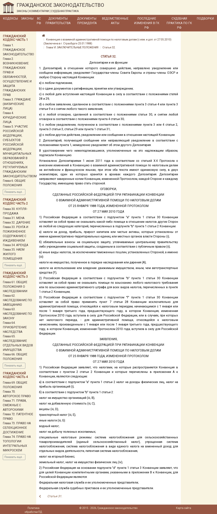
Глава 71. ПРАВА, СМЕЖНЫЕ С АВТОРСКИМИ (14, 405)
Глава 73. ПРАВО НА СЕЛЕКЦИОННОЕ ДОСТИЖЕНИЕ (17, 427)
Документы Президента (87, 21)
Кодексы (10, 18)
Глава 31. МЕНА (13, 218)
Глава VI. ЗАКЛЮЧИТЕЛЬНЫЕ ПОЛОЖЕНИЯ (72, 47)
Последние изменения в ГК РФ (146, 23)
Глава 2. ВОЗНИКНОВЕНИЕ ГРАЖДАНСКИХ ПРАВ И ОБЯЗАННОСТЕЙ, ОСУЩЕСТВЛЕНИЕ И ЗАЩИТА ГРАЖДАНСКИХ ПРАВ (17, 77)
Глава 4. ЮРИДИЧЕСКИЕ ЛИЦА (14, 117)
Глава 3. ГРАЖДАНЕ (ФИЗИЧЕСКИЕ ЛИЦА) (17, 104)
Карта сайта (183, 507)
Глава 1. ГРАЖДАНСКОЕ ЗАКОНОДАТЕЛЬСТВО (18, 49)
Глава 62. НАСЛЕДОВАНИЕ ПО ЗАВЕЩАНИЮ (17, 300)
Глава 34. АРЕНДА (15, 245)
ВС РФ (39, 21)
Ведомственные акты (115, 21)
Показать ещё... (14, 191)
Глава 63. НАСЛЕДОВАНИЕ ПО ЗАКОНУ (17, 313)
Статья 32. (108, 47)
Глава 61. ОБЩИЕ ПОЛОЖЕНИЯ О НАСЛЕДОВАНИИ (15, 286)
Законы (27, 18)
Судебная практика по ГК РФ (179, 23)
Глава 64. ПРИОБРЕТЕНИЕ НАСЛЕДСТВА (15, 327)
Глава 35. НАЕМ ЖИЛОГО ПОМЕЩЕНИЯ (13, 254)
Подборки (205, 18)
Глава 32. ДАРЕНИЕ (16, 222)
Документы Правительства (58, 21)
